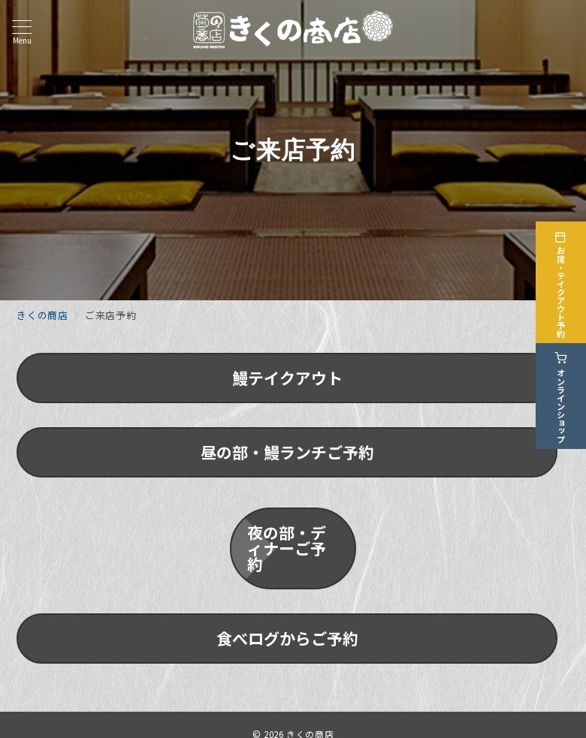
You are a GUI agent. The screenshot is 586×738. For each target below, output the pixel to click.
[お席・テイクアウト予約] (565, 282)
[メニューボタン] (22, 32)
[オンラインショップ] (565, 395)
